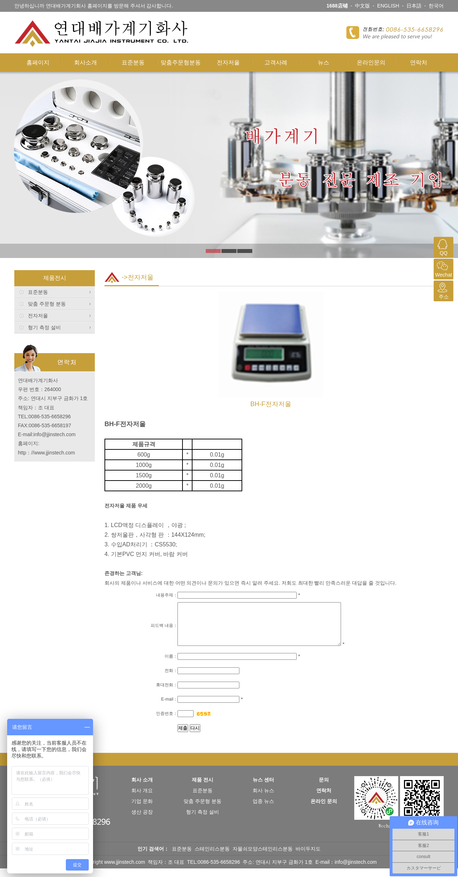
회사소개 (85, 62)
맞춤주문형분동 (181, 62)
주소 (443, 290)
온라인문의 (371, 62)
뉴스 (323, 62)
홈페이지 (37, 62)
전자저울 (228, 62)
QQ (443, 246)
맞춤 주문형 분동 (47, 304)
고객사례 (275, 62)
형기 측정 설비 (44, 327)
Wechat (443, 268)
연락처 (418, 62)
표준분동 (133, 62)
